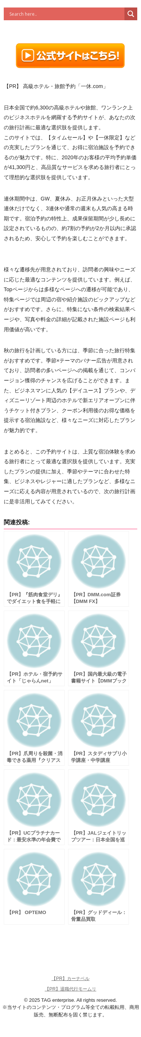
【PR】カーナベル (70, 978)
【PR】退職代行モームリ (70, 989)
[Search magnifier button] (130, 13)
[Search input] (66, 13)
